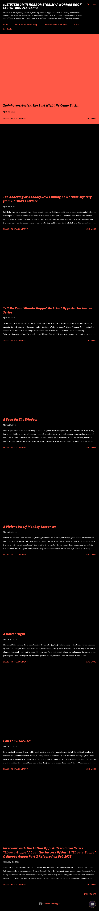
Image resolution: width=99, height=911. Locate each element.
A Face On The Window (20, 419)
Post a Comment (19, 118)
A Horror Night (14, 634)
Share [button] (6, 118)
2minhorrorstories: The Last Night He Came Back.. (41, 105)
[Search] (88, 4)
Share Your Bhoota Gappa (27, 24)
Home (5, 24)
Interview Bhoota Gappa (56, 24)
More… (77, 24)
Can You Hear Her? (17, 741)
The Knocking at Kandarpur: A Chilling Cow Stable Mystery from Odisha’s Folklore (47, 199)
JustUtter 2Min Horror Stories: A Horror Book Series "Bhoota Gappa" (42, 6)
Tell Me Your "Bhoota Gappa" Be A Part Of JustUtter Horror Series (47, 310)
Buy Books (7, 29)
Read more (90, 118)
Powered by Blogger (49, 903)
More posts (90, 894)
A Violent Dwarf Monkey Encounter (29, 526)
